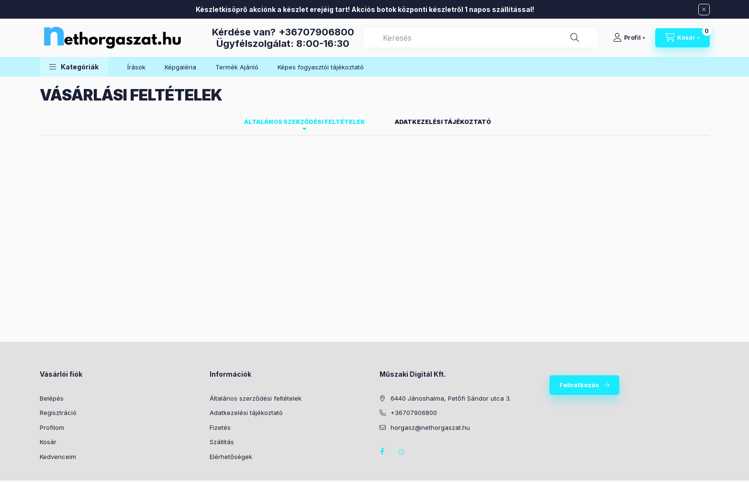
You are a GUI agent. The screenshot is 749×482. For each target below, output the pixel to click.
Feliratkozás (579, 385)
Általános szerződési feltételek (256, 398)
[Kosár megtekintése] (682, 37)
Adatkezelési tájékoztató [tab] (443, 121)
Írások (136, 67)
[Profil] (629, 37)
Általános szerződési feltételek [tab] (304, 121)
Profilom (52, 427)
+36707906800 (316, 32)
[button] (74, 67)
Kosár (48, 442)
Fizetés (220, 427)
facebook (382, 451)
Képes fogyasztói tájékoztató (321, 67)
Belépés (52, 398)
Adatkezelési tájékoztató (246, 412)
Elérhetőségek (231, 456)
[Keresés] (575, 38)
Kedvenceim (58, 456)
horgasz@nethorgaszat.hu (430, 427)
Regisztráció (58, 412)
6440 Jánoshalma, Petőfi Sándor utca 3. (451, 398)
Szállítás (222, 442)
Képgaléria (180, 67)
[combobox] (481, 37)
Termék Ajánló (236, 67)
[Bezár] (704, 9)
